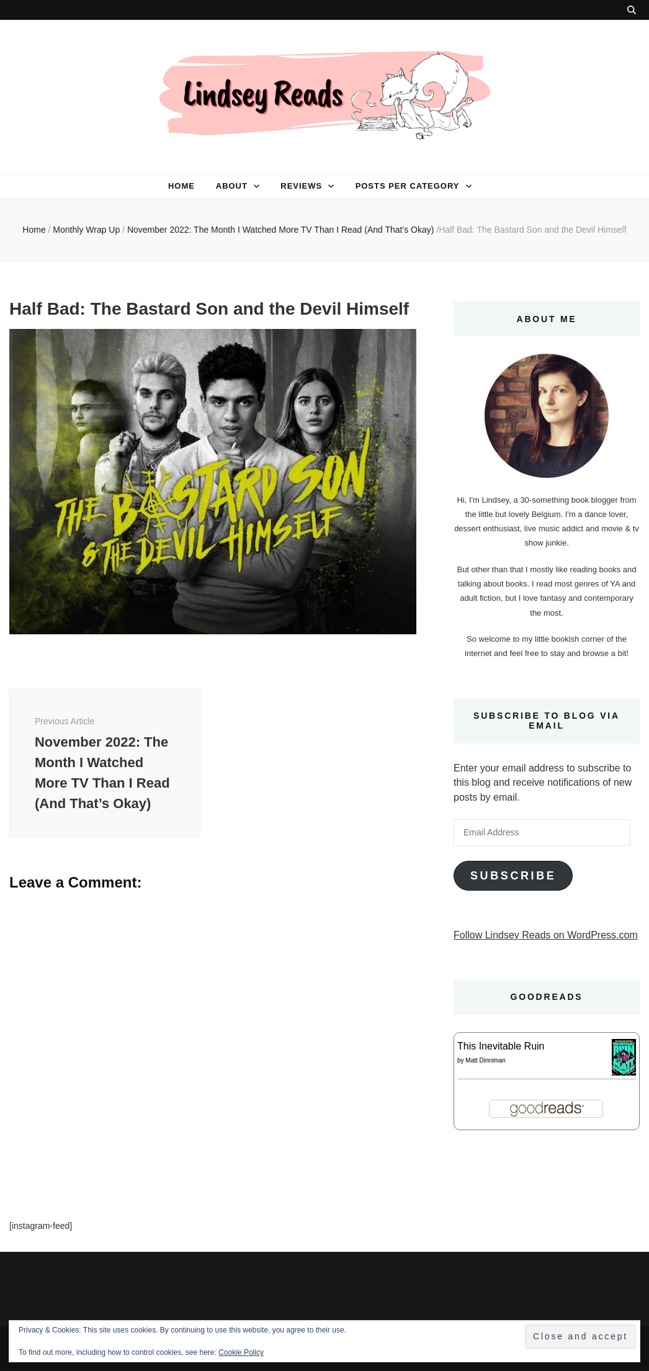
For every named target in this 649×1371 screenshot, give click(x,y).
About (232, 186)
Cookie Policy (241, 1352)
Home (181, 186)
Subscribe (513, 876)
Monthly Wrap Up (86, 230)
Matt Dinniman (485, 1060)
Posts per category (408, 186)
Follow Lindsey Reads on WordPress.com (546, 935)
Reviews (301, 186)
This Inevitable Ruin (501, 1046)
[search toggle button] (631, 10)
